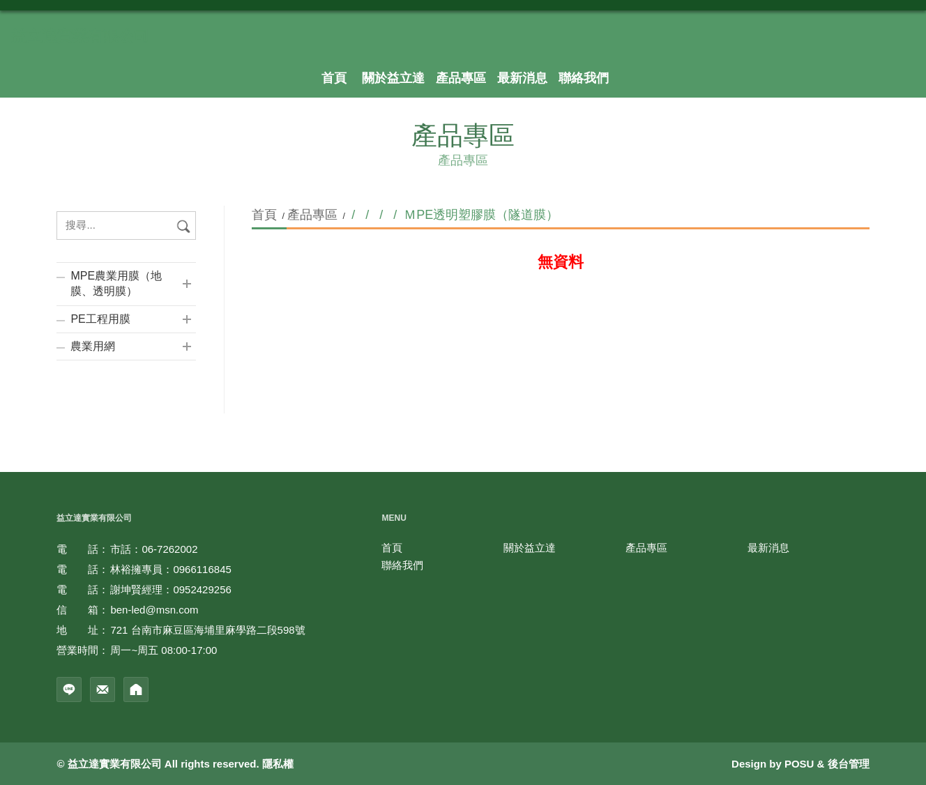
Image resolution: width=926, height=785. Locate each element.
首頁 (266, 215)
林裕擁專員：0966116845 (170, 569)
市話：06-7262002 (153, 549)
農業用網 (92, 346)
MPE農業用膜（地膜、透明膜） (116, 283)
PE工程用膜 (100, 319)
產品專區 (312, 215)
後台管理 (849, 764)
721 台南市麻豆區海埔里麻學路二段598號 (207, 630)
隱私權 (278, 764)
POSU (799, 764)
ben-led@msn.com (154, 610)
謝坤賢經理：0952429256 (170, 589)
